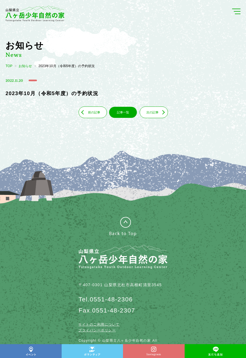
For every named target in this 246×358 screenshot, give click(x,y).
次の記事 (152, 112)
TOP (9, 66)
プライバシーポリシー (97, 330)
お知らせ (25, 66)
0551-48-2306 (111, 299)
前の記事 (94, 112)
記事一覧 (123, 112)
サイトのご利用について (99, 324)
